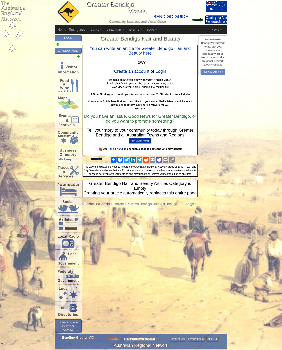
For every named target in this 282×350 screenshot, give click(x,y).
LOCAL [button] (96, 29)
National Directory (213, 71)
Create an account (131, 71)
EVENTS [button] (135, 29)
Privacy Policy (196, 338)
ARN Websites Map (140, 141)
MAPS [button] (152, 29)
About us (212, 338)
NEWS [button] (217, 29)
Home (62, 30)
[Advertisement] (140, 237)
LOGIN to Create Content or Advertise (68, 326)
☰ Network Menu (68, 50)
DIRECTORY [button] (115, 29)
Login (161, 71)
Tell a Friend (115, 148)
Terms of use (177, 338)
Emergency (77, 30)
